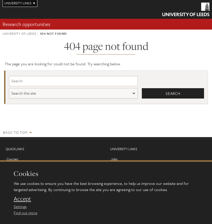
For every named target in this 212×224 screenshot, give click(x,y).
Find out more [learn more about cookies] (25, 213)
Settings (20, 206)
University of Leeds (19, 33)
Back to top (15, 132)
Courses (12, 159)
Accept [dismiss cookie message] (22, 199)
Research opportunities (26, 24)
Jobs (114, 159)
